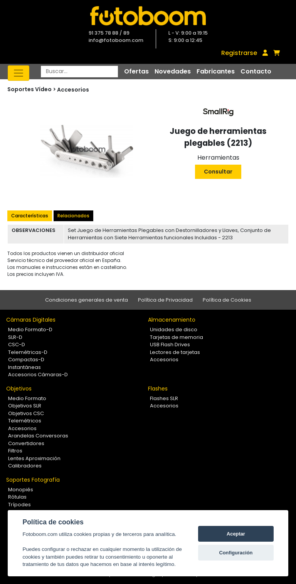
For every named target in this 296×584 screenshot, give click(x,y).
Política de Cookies (227, 300)
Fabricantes (216, 71)
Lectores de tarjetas (175, 352)
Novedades (173, 71)
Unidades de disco (173, 329)
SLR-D (15, 337)
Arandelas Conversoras (38, 435)
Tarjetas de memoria (176, 337)
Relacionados (73, 215)
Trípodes (19, 504)
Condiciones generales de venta (86, 300)
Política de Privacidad (165, 300)
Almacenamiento (171, 320)
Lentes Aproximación (34, 458)
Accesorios (73, 89)
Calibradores (25, 465)
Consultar (218, 171)
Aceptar (236, 534)
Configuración (236, 553)
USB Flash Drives (170, 344)
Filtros (15, 450)
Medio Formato (27, 398)
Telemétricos (24, 420)
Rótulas (17, 497)
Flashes (158, 388)
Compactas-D (26, 359)
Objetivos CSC (26, 413)
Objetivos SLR (24, 405)
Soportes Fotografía (33, 480)
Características (29, 215)
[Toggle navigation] (18, 73)
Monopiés (20, 489)
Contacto (255, 71)
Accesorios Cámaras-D (38, 374)
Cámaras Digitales (31, 320)
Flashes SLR (164, 398)
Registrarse (239, 52)
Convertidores (26, 443)
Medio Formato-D (30, 329)
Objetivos (19, 388)
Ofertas (136, 71)
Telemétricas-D (27, 352)
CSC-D (16, 344)
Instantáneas (24, 367)
